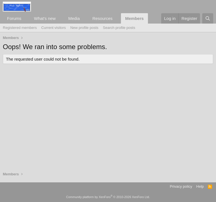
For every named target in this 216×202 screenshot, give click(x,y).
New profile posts (84, 28)
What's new (45, 18)
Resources (102, 18)
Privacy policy (181, 186)
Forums (14, 18)
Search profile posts (119, 28)
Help (200, 186)
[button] (26, 18)
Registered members (20, 28)
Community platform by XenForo (108, 197)
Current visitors (53, 28)
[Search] (207, 18)
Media (74, 18)
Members (134, 18)
